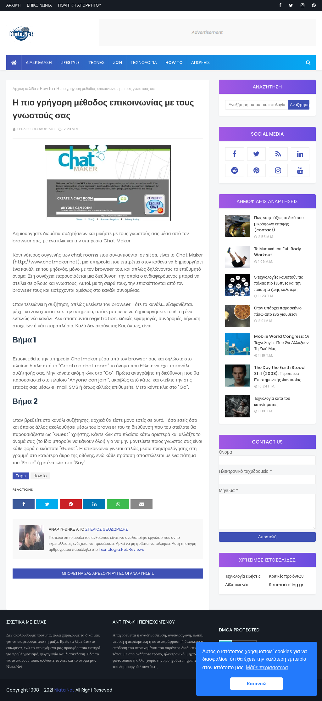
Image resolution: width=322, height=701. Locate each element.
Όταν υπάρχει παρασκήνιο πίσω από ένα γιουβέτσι (278, 311)
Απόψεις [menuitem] (200, 62)
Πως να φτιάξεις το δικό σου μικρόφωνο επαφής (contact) (279, 224)
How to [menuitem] (174, 62)
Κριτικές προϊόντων (286, 576)
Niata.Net (64, 690)
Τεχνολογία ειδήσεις (242, 576)
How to (46, 88)
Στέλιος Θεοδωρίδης (35, 129)
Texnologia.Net (113, 549)
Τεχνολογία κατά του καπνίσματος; (272, 401)
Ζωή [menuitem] (117, 62)
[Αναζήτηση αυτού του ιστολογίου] (256, 105)
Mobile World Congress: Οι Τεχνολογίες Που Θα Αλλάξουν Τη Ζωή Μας (281, 342)
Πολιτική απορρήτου (79, 5)
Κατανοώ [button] (257, 683)
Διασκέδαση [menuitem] (39, 62)
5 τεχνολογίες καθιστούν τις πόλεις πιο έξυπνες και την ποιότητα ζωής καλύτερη (278, 283)
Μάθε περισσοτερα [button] (267, 667)
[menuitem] (14, 62)
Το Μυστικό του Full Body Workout (277, 252)
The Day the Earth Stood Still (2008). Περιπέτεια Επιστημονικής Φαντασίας (279, 374)
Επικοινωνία (39, 5)
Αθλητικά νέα (236, 585)
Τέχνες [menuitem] (96, 62)
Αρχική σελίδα (24, 88)
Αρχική (13, 5)
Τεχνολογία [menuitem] (143, 62)
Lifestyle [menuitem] (70, 62)
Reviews (136, 549)
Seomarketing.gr (286, 585)
